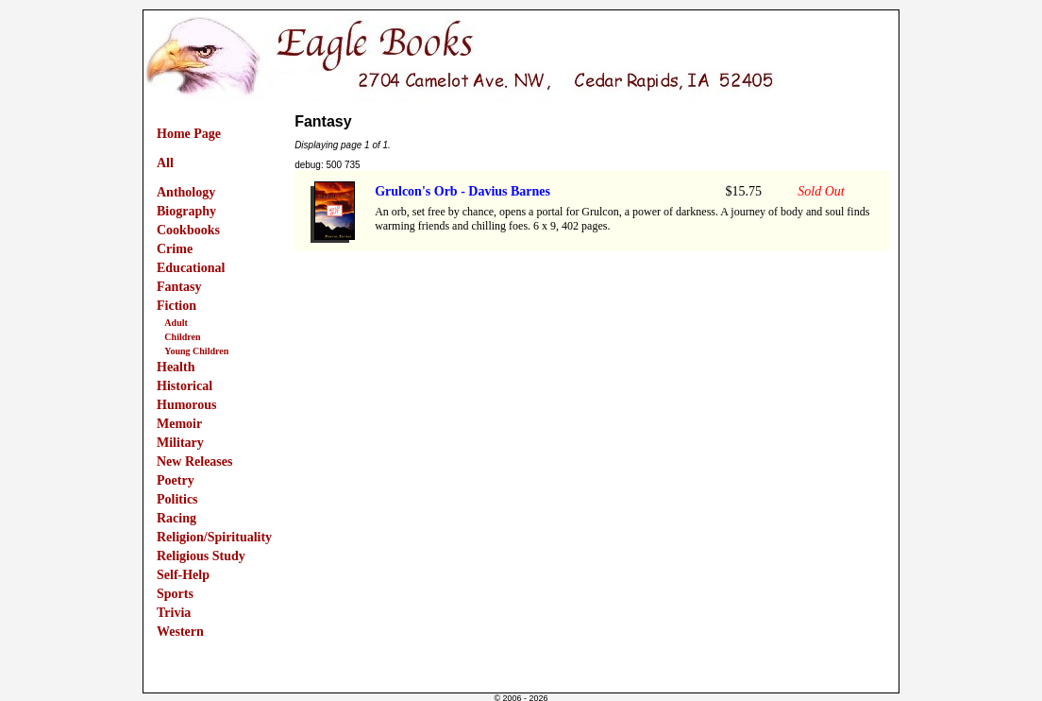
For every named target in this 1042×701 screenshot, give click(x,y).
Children (182, 337)
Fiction (176, 306)
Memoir (179, 424)
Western (180, 631)
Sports (175, 594)
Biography (186, 211)
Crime (175, 249)
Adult (175, 322)
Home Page (189, 134)
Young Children (196, 351)
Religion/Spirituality (214, 537)
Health (175, 367)
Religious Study (201, 556)
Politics (177, 499)
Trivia (174, 613)
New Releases (194, 461)
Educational (191, 268)
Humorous (187, 405)
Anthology (186, 192)
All (165, 163)
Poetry (175, 480)
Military (180, 443)
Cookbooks (188, 230)
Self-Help (183, 575)
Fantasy (179, 287)
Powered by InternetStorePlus (521, 687)
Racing (176, 518)
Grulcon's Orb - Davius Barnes (462, 191)
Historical (184, 386)
